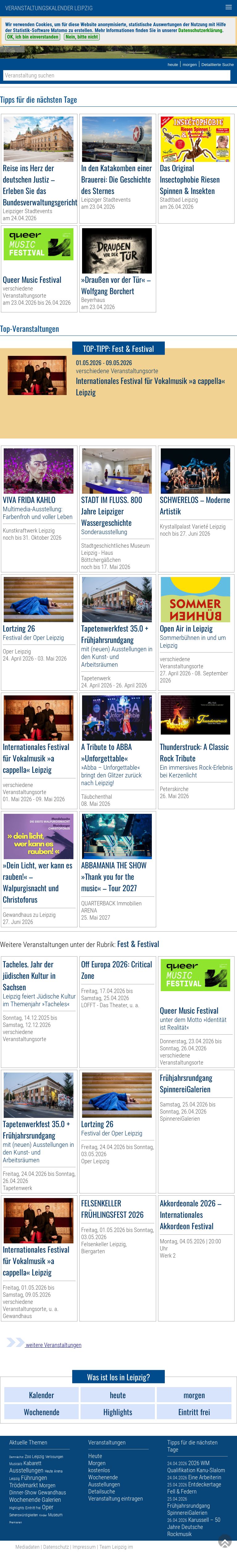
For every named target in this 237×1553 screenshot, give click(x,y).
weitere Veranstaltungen (43, 1345)
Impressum (84, 1547)
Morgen (47, 1485)
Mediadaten (27, 1547)
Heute (49, 1471)
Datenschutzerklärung (200, 30)
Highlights (16, 1508)
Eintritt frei (33, 1508)
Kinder (43, 1515)
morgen (190, 64)
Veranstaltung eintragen (115, 1498)
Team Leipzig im (116, 1547)
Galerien (51, 1499)
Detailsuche (101, 1491)
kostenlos (99, 1470)
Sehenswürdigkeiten (23, 1515)
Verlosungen (54, 1457)
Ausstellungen (26, 1470)
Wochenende (24, 1499)
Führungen (34, 1477)
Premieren (15, 1522)
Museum (55, 1514)
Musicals (15, 1464)
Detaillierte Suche (218, 64)
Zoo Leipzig (34, 1456)
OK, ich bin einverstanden (32, 37)
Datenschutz (56, 1547)
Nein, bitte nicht (82, 37)
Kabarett (32, 1463)
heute (173, 64)
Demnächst (16, 1457)
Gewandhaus (52, 1492)
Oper (47, 1507)
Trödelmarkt (23, 1485)
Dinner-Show (23, 1492)
